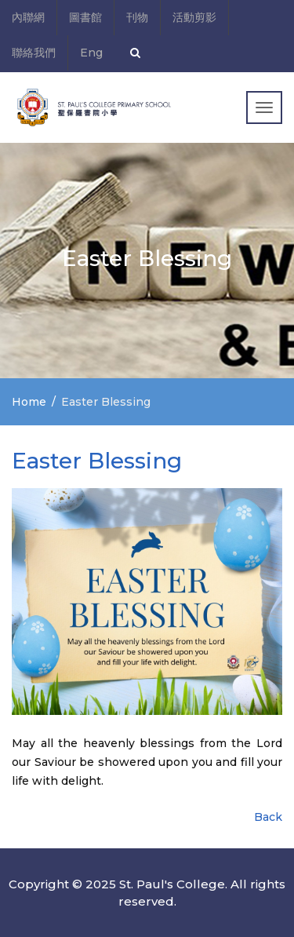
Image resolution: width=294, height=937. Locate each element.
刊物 (137, 17)
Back (268, 817)
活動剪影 (194, 17)
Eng (91, 53)
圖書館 (85, 17)
